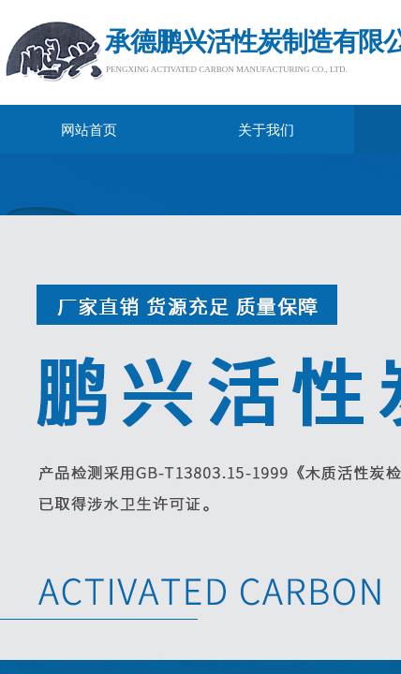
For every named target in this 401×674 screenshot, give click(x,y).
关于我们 (266, 130)
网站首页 (89, 130)
